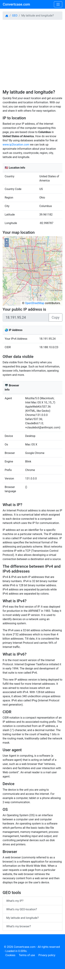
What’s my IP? (14, 900)
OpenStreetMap (34, 303)
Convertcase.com (16, 4)
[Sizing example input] (26, 317)
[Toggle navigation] (58, 4)
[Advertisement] (32, 54)
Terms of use (27, 955)
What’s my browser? (18, 926)
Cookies (10, 955)
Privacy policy (46, 955)
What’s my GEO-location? (21, 909)
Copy (55, 317)
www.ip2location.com (16, 144)
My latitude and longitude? (22, 918)
